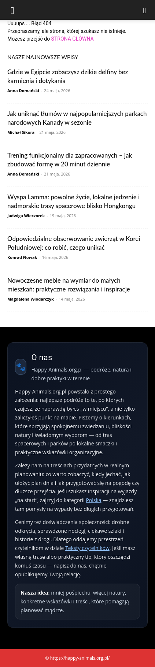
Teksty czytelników (87, 547)
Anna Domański (23, 90)
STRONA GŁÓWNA (72, 39)
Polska (93, 500)
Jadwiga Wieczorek (26, 215)
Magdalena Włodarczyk (30, 299)
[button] (12, 10)
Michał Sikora (20, 132)
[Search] (144, 10)
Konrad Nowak (22, 257)
